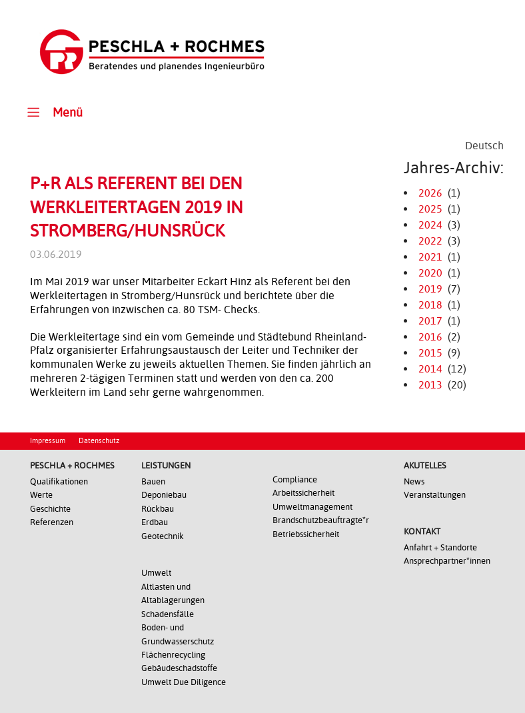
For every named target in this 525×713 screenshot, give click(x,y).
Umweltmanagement (312, 507)
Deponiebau (164, 495)
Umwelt (156, 573)
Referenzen (51, 522)
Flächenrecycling (173, 655)
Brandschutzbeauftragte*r (320, 520)
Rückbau (157, 509)
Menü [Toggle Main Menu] (53, 111)
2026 (430, 193)
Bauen (153, 481)
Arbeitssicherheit (303, 493)
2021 (430, 257)
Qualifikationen (59, 481)
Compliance (294, 479)
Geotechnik (162, 536)
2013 (430, 384)
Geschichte (50, 509)
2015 (430, 353)
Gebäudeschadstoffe (179, 668)
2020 (430, 273)
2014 (430, 368)
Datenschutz (99, 440)
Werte (41, 495)
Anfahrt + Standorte (440, 547)
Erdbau (154, 522)
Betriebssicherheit (305, 534)
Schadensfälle (167, 614)
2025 (430, 209)
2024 (430, 225)
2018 (430, 305)
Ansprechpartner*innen (447, 561)
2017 (430, 321)
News (414, 481)
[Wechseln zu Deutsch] (484, 146)
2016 (430, 337)
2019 (430, 289)
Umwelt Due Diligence (183, 682)
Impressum (47, 440)
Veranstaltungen (435, 495)
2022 (430, 241)
